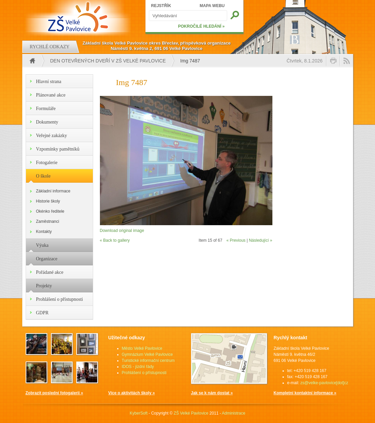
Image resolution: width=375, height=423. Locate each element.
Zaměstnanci (47, 221)
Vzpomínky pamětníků (58, 149)
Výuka (42, 245)
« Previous (236, 240)
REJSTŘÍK (161, 5)
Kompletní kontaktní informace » (305, 393)
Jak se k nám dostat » (212, 393)
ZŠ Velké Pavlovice (191, 413)
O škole (43, 176)
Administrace (233, 413)
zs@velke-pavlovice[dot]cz (324, 382)
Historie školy (48, 201)
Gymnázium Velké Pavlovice (147, 354)
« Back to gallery (115, 240)
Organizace (46, 258)
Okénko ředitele (50, 211)
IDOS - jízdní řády (138, 366)
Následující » (260, 240)
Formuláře (46, 108)
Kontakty (44, 231)
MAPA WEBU (212, 5)
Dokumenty (47, 122)
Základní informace (53, 191)
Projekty (44, 285)
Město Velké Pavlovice (142, 348)
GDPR (42, 312)
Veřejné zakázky (51, 135)
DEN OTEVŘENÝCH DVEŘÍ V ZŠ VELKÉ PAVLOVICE (108, 60)
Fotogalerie (47, 162)
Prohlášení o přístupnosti (59, 299)
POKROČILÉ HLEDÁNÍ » (201, 26)
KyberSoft (139, 413)
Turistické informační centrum (148, 360)
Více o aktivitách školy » (131, 393)
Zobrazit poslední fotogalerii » (54, 393)
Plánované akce (50, 95)
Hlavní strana (48, 81)
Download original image (122, 230)
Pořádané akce (49, 272)
